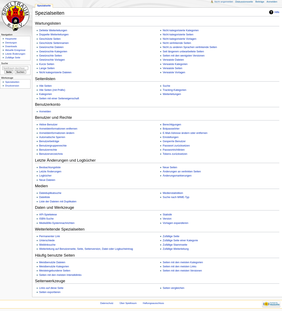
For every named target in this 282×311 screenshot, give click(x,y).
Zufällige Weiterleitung (176, 248)
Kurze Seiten (46, 64)
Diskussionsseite (244, 1)
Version (167, 218)
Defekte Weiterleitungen (53, 30)
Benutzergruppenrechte (53, 145)
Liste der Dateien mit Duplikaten (57, 201)
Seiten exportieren (50, 292)
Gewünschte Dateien (51, 47)
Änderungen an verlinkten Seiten (182, 171)
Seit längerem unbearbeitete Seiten (183, 51)
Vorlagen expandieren (175, 223)
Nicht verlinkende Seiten (177, 43)
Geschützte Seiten (50, 38)
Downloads (11, 46)
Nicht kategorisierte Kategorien (181, 30)
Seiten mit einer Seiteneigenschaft (59, 98)
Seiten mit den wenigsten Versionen (184, 55)
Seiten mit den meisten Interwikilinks (60, 275)
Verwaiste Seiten (172, 68)
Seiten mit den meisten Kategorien (183, 262)
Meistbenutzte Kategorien (54, 266)
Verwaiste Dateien (173, 59)
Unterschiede (47, 240)
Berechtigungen (172, 124)
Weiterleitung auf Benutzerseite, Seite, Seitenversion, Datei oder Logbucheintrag (86, 248)
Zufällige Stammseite (175, 244)
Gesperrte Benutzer (174, 141)
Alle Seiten (45, 85)
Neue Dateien (47, 180)
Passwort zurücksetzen (176, 145)
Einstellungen (170, 137)
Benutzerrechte (48, 149)
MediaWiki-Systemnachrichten (57, 223)
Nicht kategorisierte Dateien (55, 72)
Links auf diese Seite (51, 288)
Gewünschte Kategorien (53, 51)
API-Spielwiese (48, 214)
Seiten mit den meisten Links (179, 266)
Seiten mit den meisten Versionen (182, 270)
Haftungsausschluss (153, 303)
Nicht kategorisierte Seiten (178, 34)
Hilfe (276, 12)
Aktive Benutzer (48, 124)
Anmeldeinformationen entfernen (58, 128)
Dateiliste (44, 197)
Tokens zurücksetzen (175, 153)
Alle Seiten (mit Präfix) (52, 90)
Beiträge (259, 1)
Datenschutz (107, 303)
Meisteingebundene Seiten (54, 270)
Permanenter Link (49, 236)
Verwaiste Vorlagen (174, 72)
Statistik (167, 214)
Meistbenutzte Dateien (52, 262)
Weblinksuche (47, 244)
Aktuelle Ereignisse (15, 50)
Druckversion (12, 85)
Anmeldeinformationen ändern (56, 133)
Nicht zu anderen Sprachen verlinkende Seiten (190, 47)
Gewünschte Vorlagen (52, 59)
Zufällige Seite (171, 236)
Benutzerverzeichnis (51, 153)
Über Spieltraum (128, 303)
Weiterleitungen (172, 94)
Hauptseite (11, 38)
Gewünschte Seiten (50, 55)
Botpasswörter (171, 128)
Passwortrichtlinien (174, 149)
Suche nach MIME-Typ (176, 197)
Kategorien (45, 94)
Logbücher (45, 175)
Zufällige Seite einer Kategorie (180, 240)
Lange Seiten (47, 68)
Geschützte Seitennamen (54, 43)
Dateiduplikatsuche (50, 193)
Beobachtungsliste (50, 167)
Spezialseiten (12, 82)
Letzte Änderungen (50, 171)
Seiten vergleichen (173, 288)
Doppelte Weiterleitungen (54, 34)
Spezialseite (44, 5)
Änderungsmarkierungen (177, 175)
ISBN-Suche (46, 218)
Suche (166, 85)
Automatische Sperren (52, 137)
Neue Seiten (170, 167)
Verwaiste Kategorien (175, 64)
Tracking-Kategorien (174, 90)
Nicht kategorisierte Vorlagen (179, 38)
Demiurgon (11, 42)
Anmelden (45, 111)
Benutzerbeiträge (49, 141)
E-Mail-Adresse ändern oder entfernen (185, 133)
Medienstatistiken (173, 193)
